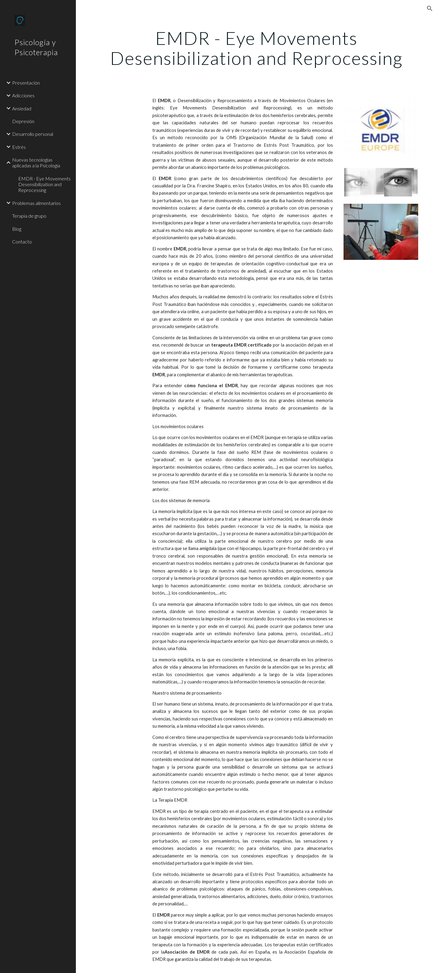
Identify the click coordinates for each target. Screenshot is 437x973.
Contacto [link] (22, 241)
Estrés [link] (19, 147)
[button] (429, 8)
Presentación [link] (26, 83)
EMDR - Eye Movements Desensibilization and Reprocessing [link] (44, 184)
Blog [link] (16, 229)
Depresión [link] (23, 121)
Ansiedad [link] (21, 108)
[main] (256, 47)
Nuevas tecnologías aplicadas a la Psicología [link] (36, 162)
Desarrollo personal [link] (32, 134)
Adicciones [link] (23, 95)
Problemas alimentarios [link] (36, 203)
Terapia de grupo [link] (29, 216)
